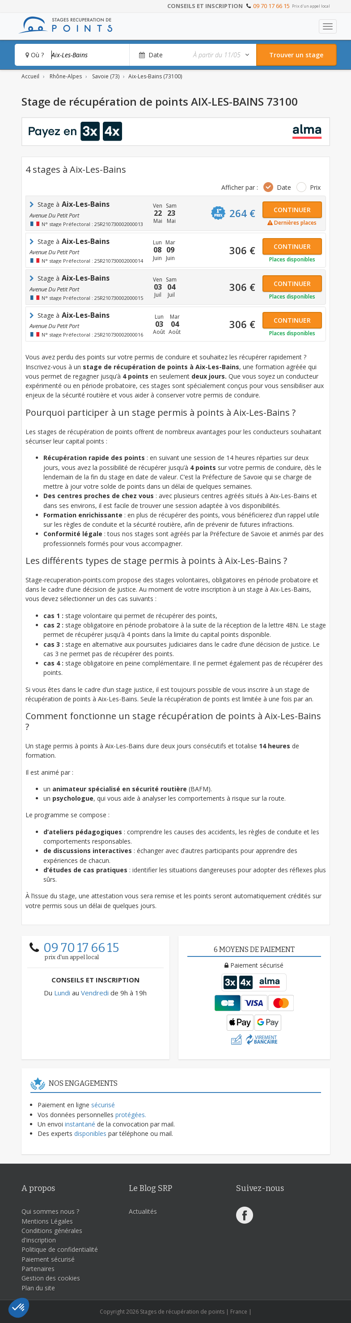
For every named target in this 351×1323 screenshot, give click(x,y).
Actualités (143, 1211)
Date (284, 187)
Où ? (34, 55)
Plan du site (38, 1288)
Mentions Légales (47, 1221)
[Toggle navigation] (328, 26)
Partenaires (38, 1268)
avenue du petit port (54, 215)
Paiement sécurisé (48, 1259)
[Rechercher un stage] (296, 55)
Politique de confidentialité (59, 1249)
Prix (315, 187)
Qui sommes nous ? (50, 1211)
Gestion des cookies (50, 1278)
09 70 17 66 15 (271, 6)
